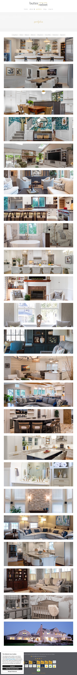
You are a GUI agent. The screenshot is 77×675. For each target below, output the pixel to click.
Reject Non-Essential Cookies (12, 668)
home (26, 9)
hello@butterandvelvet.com (39, 656)
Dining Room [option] (40, 34)
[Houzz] (35, 658)
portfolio (39, 9)
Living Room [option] (15, 34)
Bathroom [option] (33, 34)
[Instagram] (41, 658)
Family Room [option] (55, 34)
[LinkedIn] (39, 658)
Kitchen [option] (21, 34)
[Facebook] (37, 658)
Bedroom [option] (27, 34)
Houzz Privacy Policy (10, 659)
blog (45, 9)
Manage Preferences (12, 671)
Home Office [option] (48, 34)
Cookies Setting (42, 673)
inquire (50, 9)
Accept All (12, 666)
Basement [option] (62, 34)
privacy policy (34, 673)
